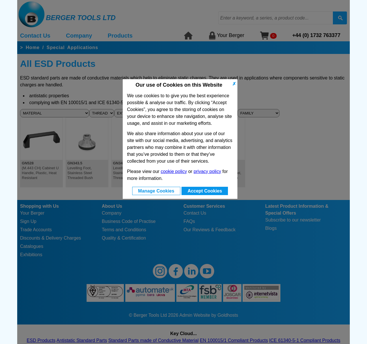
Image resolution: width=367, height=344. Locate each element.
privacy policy (207, 171)
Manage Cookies (156, 190)
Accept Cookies (205, 190)
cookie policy (174, 171)
